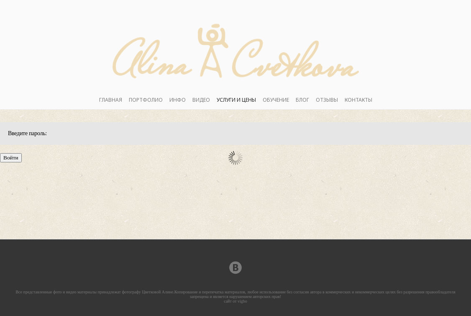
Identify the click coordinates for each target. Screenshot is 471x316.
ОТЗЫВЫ (327, 99)
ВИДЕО (201, 99)
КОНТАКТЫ (358, 99)
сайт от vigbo (235, 301)
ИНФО (177, 99)
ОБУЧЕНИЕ (276, 99)
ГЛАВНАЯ (110, 99)
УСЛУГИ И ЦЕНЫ (236, 99)
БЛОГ (302, 99)
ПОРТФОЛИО (146, 99)
